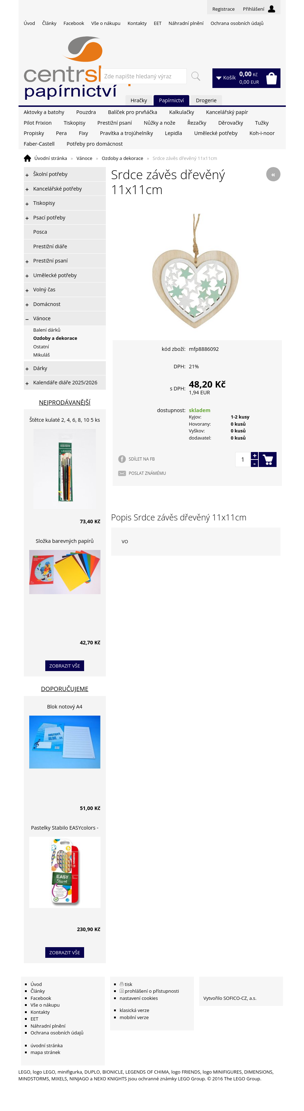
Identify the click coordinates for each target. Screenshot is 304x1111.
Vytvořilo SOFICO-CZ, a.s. (230, 998)
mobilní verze (134, 1017)
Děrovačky (230, 122)
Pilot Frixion (38, 122)
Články (49, 23)
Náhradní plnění (186, 23)
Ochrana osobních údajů (237, 23)
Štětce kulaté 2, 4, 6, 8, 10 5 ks (65, 419)
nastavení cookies (139, 998)
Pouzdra (86, 112)
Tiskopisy (75, 122)
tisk (128, 984)
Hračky (139, 100)
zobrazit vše (65, 666)
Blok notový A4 (64, 706)
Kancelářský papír (227, 112)
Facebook (73, 23)
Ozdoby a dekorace (122, 158)
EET (158, 23)
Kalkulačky (181, 112)
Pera (61, 133)
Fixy (83, 133)
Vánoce (84, 158)
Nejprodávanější (65, 402)
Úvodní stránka (51, 158)
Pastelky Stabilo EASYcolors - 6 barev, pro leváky (64, 828)
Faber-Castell (39, 143)
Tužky (262, 122)
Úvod (29, 23)
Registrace (223, 9)
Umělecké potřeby (216, 133)
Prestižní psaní (114, 122)
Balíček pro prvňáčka (132, 112)
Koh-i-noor (262, 133)
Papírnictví (171, 100)
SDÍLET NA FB (142, 459)
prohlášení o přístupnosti (152, 991)
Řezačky (196, 122)
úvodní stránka (47, 1045)
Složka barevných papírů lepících (65, 542)
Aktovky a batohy (44, 112)
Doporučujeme (64, 689)
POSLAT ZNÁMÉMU (147, 473)
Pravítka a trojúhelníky (126, 133)
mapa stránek (45, 1052)
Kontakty (137, 23)
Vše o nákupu (105, 23)
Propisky (34, 133)
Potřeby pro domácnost (95, 143)
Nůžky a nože (159, 122)
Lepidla (173, 133)
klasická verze (134, 1010)
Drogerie (206, 100)
